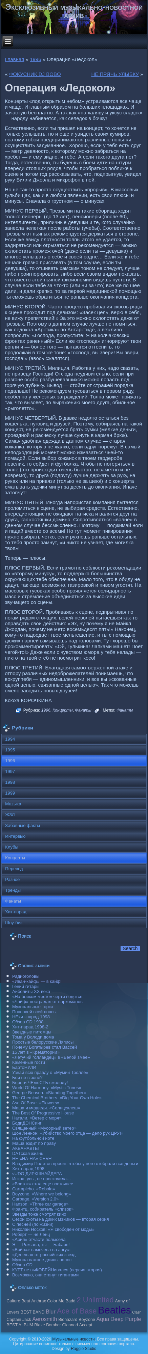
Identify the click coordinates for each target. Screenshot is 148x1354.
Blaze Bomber (47, 1325)
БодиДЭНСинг (26, 1123)
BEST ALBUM (19, 1325)
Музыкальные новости (73, 1339)
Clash (136, 1312)
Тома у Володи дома (33, 1037)
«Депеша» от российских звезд (44, 1254)
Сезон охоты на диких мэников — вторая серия (60, 1219)
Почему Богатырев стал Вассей (44, 1047)
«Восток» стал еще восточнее (42, 1183)
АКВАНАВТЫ (25, 1148)
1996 (35, 59)
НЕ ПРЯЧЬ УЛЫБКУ (115, 74)
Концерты (62, 710)
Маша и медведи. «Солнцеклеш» (46, 1107)
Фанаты (83, 710)
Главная (14, 59)
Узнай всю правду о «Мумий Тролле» (50, 1072)
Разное (12, 879)
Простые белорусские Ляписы (42, 1042)
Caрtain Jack (18, 1319)
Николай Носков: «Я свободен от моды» (53, 1229)
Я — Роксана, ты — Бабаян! (41, 1244)
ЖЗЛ (10, 814)
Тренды (13, 890)
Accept (85, 1325)
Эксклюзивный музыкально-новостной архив (74, 11)
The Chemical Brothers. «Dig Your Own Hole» (57, 1097)
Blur (51, 1311)
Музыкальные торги (32, 1006)
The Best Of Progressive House (43, 1112)
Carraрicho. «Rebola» (33, 1188)
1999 (10, 793)
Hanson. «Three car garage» (40, 1204)
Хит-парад (15, 911)
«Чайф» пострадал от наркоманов (47, 1001)
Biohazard (67, 1319)
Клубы (11, 847)
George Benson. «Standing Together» (49, 1092)
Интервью (15, 836)
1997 (10, 771)
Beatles (114, 1310)
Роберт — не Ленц (31, 1234)
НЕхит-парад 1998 (31, 1016)
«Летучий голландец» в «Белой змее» (51, 1057)
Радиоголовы (25, 976)
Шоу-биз (13, 922)
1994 (10, 739)
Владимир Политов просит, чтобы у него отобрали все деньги (75, 1163)
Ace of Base (77, 1311)
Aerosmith (44, 1319)
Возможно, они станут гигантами (45, 1274)
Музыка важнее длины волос (41, 1259)
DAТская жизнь (27, 1153)
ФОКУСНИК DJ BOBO (35, 74)
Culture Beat (18, 1301)
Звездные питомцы (31, 1031)
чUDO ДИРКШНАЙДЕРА (37, 1173)
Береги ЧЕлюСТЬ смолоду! (40, 1082)
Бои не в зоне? (27, 1077)
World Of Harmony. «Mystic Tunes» (46, 1087)
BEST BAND (33, 1312)
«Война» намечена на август (41, 1249)
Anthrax (38, 1301)
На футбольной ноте (33, 1138)
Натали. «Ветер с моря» (37, 1118)
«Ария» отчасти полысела (39, 1239)
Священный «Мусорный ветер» (44, 1128)
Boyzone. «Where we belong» (41, 1193)
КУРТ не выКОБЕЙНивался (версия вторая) (57, 1269)
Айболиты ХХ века (31, 991)
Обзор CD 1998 (27, 1021)
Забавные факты (22, 825)
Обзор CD (22, 1264)
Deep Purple (125, 1319)
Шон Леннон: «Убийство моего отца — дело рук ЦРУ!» (67, 1133)
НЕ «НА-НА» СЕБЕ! (32, 1158)
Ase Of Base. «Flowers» (35, 1102)
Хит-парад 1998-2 (30, 1026)
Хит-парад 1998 (28, 1168)
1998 (10, 782)
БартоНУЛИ (24, 1067)
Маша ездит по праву (34, 1143)
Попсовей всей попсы (34, 1011)
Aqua (102, 1319)
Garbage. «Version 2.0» (35, 1198)
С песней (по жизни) (33, 1224)
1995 (10, 749)
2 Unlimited (95, 1300)
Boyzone (87, 1319)
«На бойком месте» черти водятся (47, 996)
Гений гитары (25, 986)
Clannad (70, 1325)
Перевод (14, 868)
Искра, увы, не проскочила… (41, 1178)
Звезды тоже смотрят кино (39, 1214)
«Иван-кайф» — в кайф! (37, 981)
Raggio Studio (83, 1348)
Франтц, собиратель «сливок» (42, 1209)
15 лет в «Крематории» (36, 1052)
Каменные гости (28, 1062)
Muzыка (13, 803)
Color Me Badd (61, 1301)
